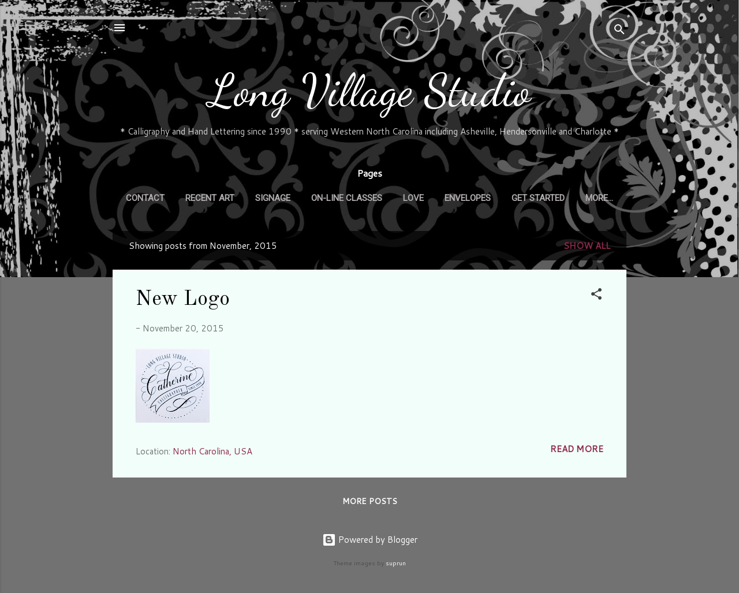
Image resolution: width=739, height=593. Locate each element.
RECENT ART (209, 198)
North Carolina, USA (212, 451)
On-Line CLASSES (346, 198)
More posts (369, 501)
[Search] (619, 31)
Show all (586, 246)
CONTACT (145, 198)
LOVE (413, 198)
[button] (596, 296)
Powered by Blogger (369, 540)
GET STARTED (538, 198)
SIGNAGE (272, 198)
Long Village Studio (370, 91)
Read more (576, 449)
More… (599, 198)
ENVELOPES (468, 198)
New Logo (183, 299)
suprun (396, 563)
